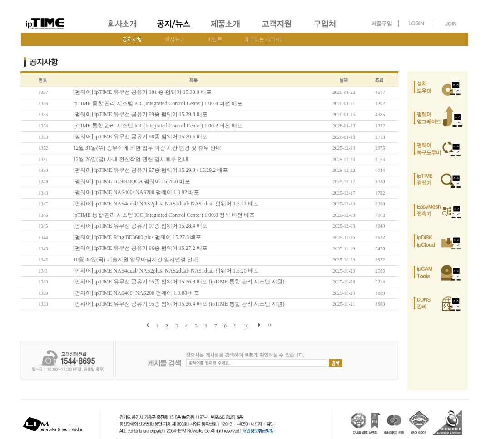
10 (246, 325)
